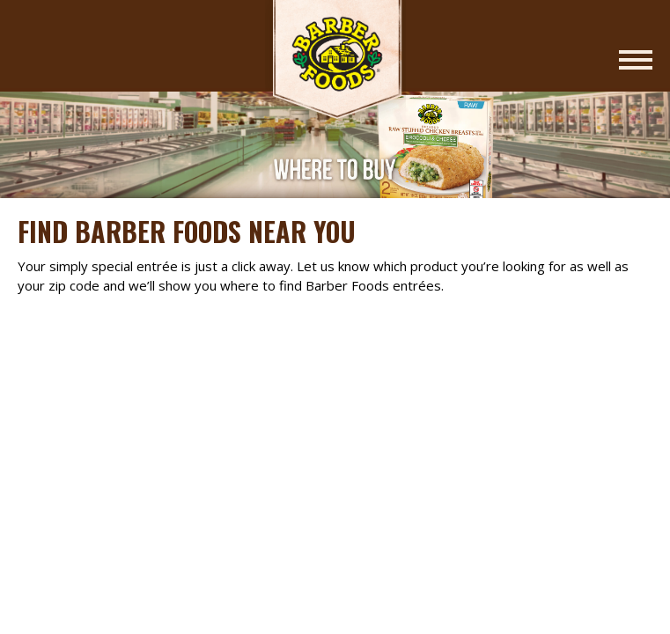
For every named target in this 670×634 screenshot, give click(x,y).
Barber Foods (335, 63)
